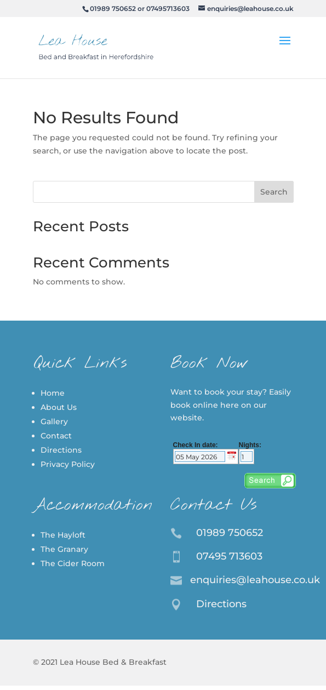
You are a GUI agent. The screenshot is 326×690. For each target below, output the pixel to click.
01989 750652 (113, 8)
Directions (61, 450)
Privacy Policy (68, 464)
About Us (59, 407)
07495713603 (168, 8)
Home (53, 393)
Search (274, 192)
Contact (56, 436)
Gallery (54, 421)
